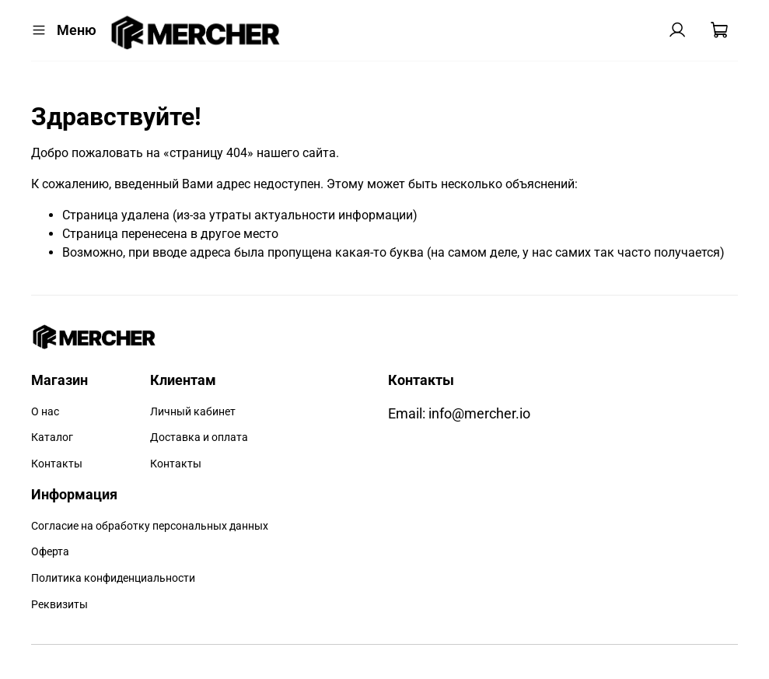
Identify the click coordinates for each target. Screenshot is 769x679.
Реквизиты (59, 604)
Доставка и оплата (199, 437)
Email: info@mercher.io (459, 414)
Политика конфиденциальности (113, 578)
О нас (45, 411)
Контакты (56, 464)
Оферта (50, 551)
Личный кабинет (193, 411)
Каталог (52, 437)
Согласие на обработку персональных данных (149, 526)
